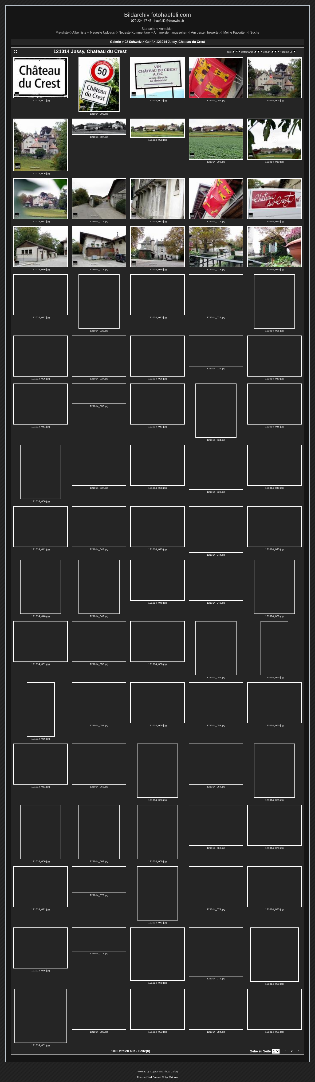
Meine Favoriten (234, 32)
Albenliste (79, 32)
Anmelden (166, 29)
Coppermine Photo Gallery (164, 1071)
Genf (148, 42)
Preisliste (62, 32)
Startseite (148, 29)
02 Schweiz (133, 42)
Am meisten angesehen (170, 32)
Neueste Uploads (102, 32)
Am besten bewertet (205, 32)
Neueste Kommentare (134, 32)
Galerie (115, 42)
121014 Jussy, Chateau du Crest (180, 42)
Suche (254, 32)
